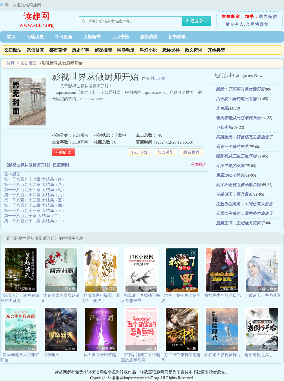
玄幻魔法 (12, 50)
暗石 (31, 348)
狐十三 (150, 289)
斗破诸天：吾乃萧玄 (234, 194)
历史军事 (80, 50)
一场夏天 (189, 289)
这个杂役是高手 (259, 355)
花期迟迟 (109, 289)
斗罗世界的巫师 (230, 166)
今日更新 (63, 36)
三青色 (70, 348)
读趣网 (36, 16)
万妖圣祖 (224, 127)
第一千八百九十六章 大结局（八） (35, 184)
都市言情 (58, 50)
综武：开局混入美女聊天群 (240, 89)
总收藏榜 (148, 36)
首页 (11, 36)
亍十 (233, 348)
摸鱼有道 (28, 289)
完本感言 (199, 164)
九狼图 (222, 108)
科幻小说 (148, 50)
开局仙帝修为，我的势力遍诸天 (244, 213)
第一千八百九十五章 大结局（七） (35, 190)
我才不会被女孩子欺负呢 (238, 185)
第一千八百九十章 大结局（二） (33, 216)
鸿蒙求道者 (268, 289)
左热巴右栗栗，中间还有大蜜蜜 (244, 204)
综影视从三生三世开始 (236, 156)
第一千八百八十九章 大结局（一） (35, 221)
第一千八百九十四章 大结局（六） (35, 195)
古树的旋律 (227, 289)
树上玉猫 (157, 78)
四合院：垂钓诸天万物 (236, 99)
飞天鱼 (191, 348)
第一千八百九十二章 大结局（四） (35, 205)
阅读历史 (35, 36)
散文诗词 (193, 50)
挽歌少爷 (109, 348)
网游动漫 (125, 50)
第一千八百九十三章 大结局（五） (35, 200)
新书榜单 (177, 36)
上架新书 (92, 36)
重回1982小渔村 (230, 175)
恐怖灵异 (171, 50)
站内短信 (268, 16)
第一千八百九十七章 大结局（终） (35, 179)
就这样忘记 (268, 348)
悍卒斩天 (51, 355)
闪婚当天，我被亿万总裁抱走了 (244, 137)
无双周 (150, 348)
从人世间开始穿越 (99, 355)
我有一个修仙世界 (232, 146)
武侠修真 (35, 50)
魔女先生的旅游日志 (222, 295)
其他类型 (216, 50)
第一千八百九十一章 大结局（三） (35, 210)
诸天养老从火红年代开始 (238, 118)
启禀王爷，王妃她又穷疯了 (240, 223)
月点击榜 (120, 36)
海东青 (70, 289)
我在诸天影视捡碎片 (222, 355)
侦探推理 (103, 50)
